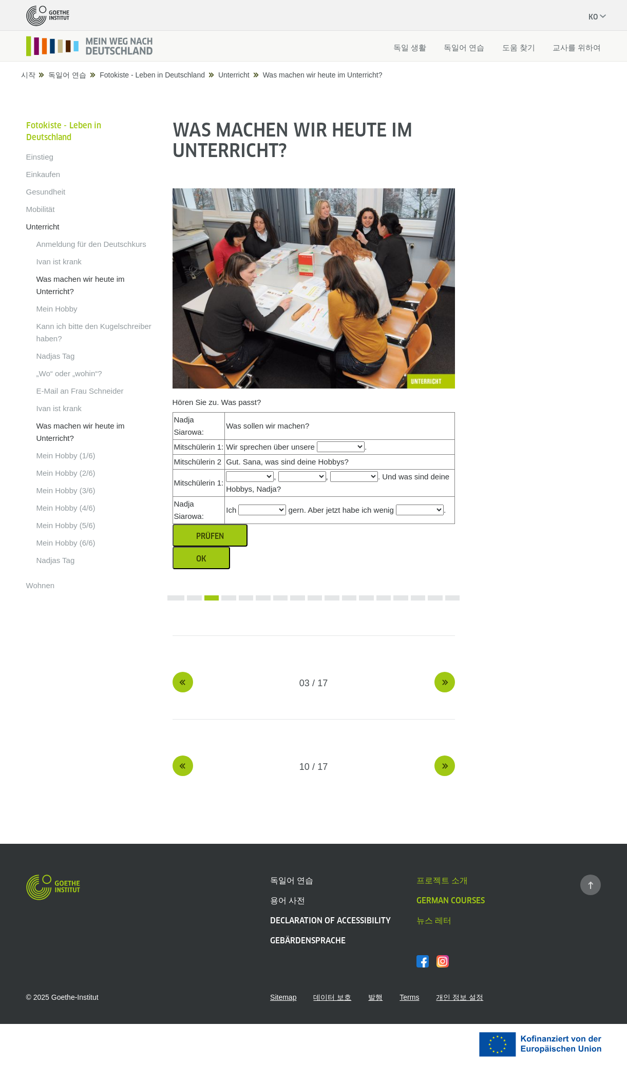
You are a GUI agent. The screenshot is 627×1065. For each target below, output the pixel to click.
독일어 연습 (464, 47)
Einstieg (39, 156)
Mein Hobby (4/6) (66, 508)
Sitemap (283, 997)
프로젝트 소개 (442, 880)
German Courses (450, 900)
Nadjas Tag (55, 356)
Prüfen (210, 536)
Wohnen (40, 585)
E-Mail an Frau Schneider (80, 390)
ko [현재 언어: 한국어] (593, 17)
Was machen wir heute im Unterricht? (323, 75)
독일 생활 (409, 47)
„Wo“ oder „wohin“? (69, 373)
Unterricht (234, 75)
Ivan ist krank (59, 261)
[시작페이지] (90, 46)
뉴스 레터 (433, 920)
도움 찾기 (518, 47)
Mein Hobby (57, 308)
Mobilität (40, 209)
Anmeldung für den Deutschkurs (91, 244)
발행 (375, 997)
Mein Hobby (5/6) (66, 525)
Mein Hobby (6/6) (66, 542)
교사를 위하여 (577, 47)
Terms (409, 997)
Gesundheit (46, 191)
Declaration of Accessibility (330, 920)
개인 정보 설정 (459, 997)
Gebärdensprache (308, 940)
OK (201, 558)
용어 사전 (287, 900)
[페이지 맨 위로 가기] (590, 885)
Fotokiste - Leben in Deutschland (152, 75)
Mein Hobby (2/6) (66, 473)
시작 (29, 75)
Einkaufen (43, 174)
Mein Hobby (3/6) (66, 490)
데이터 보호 (332, 997)
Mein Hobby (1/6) (66, 455)
